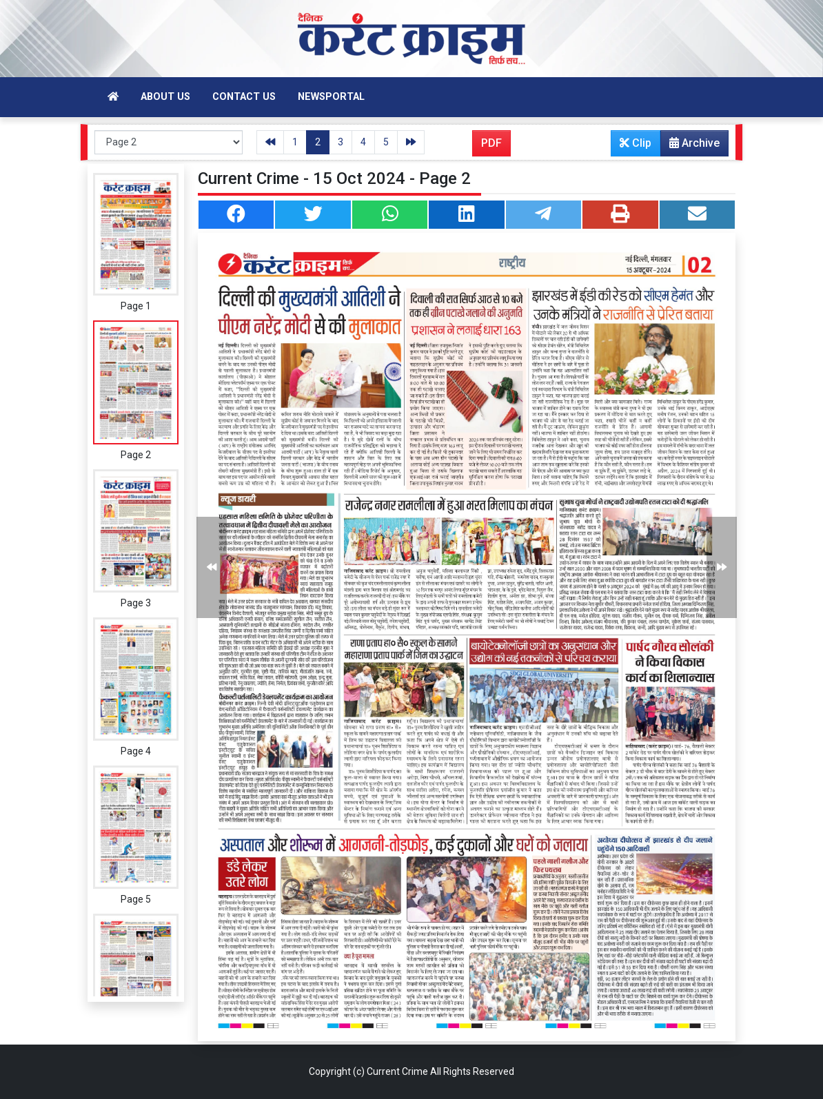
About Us (165, 97)
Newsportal (331, 97)
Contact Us (244, 97)
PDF (491, 143)
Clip (635, 143)
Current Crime (397, 1071)
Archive (690, 146)
